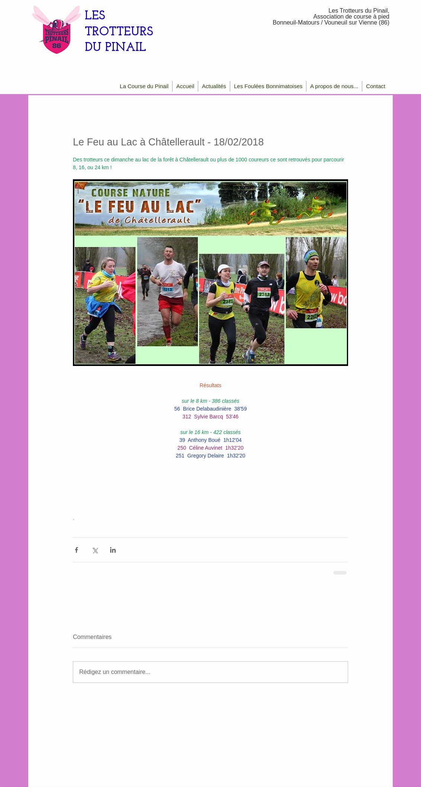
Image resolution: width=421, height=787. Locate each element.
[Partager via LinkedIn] (112, 549)
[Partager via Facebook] (76, 549)
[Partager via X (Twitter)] (94, 549)
